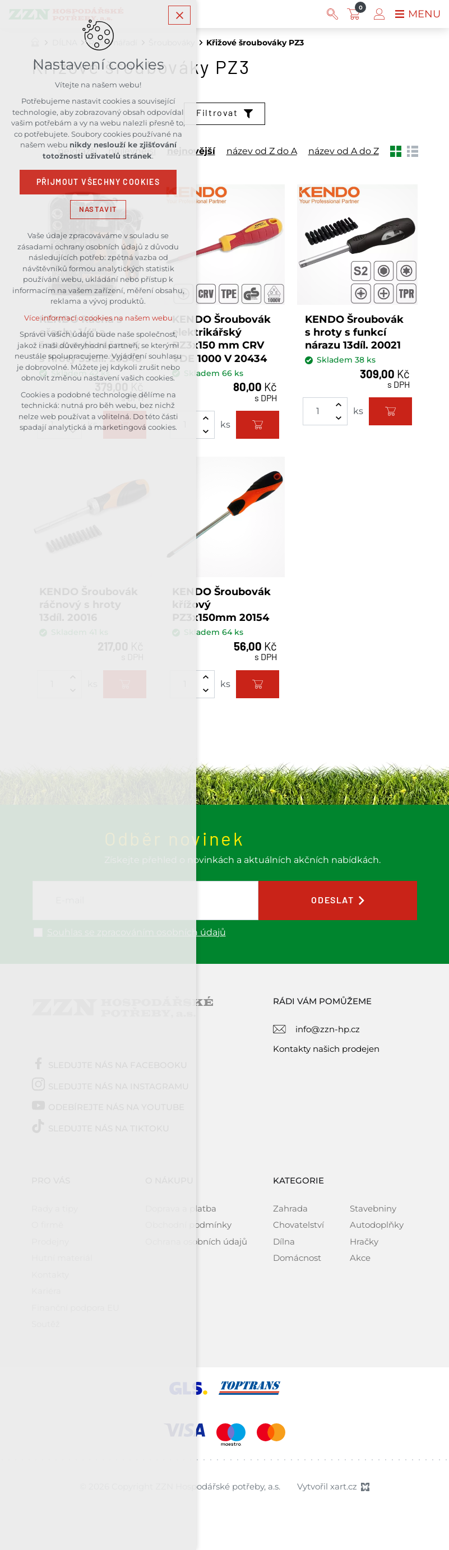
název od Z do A (261, 151)
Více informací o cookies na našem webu (98, 318)
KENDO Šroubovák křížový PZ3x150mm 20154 (221, 605)
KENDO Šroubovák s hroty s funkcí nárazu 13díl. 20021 (354, 332)
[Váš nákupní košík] (356, 14)
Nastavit (98, 209)
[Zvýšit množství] (205, 418)
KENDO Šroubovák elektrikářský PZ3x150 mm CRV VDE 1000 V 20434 (221, 339)
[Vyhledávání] (332, 14)
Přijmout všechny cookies (98, 182)
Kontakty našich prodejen (326, 1049)
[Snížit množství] (205, 431)
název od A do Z (343, 151)
